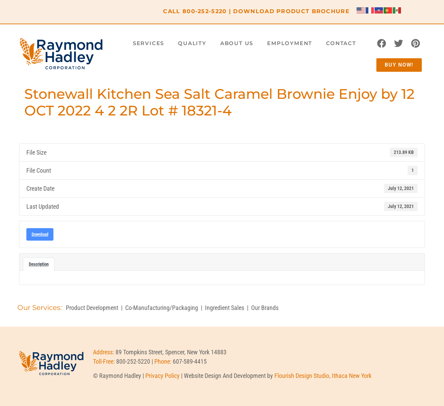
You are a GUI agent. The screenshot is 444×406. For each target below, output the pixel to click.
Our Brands (265, 307)
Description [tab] (39, 264)
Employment (289, 43)
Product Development (92, 307)
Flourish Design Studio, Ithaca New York (323, 375)
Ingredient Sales (224, 307)
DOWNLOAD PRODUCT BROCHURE (291, 11)
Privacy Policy (162, 375)
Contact (341, 43)
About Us (236, 43)
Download (40, 234)
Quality (192, 43)
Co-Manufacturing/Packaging (161, 307)
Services (148, 43)
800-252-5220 (204, 11)
